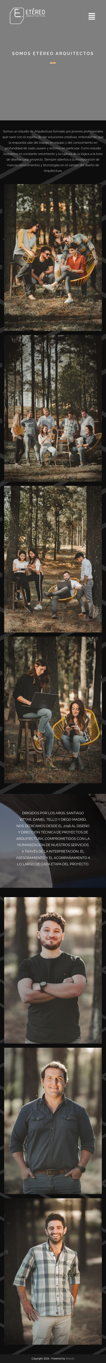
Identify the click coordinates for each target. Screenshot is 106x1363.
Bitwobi (70, 1358)
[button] (76, 16)
